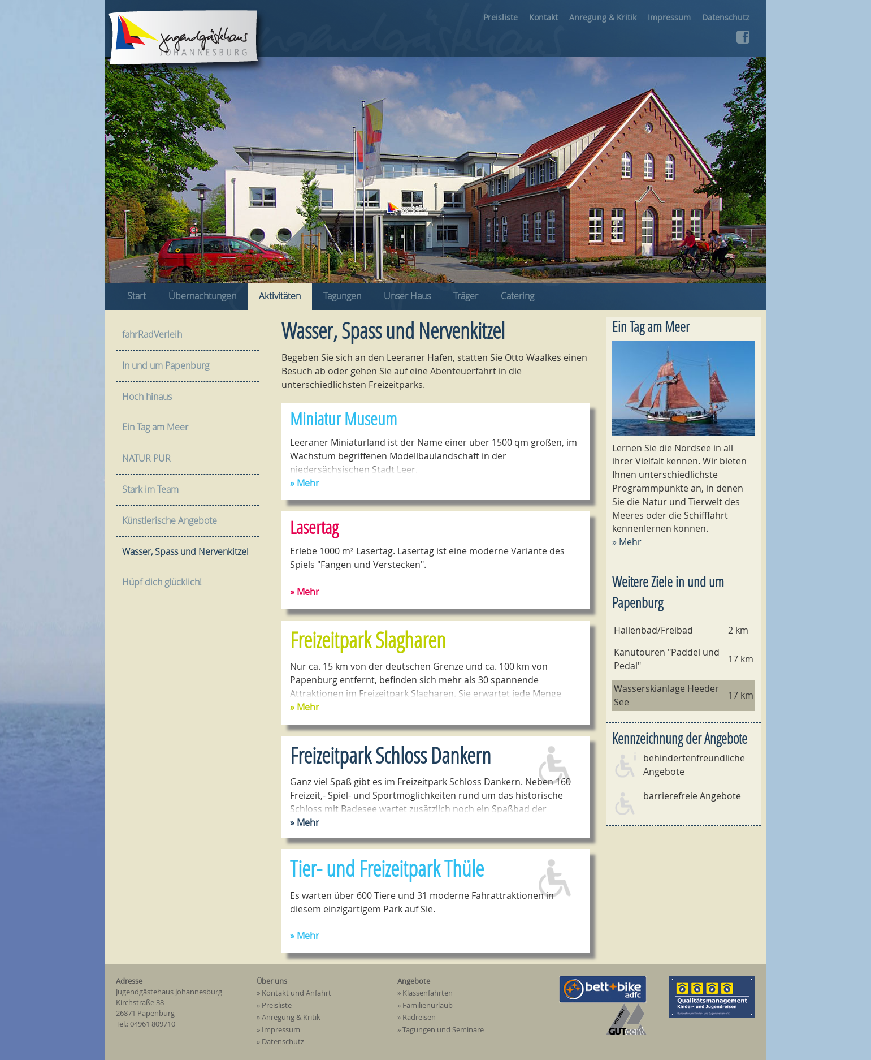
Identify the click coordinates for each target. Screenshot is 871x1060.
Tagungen (342, 296)
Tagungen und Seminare (443, 1030)
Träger (465, 296)
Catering (517, 296)
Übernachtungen (202, 296)
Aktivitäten (280, 296)
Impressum (669, 17)
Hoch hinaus (147, 396)
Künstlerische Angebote (169, 520)
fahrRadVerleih (152, 334)
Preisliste (500, 17)
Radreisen (419, 1018)
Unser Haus (407, 296)
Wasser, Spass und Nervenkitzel (185, 551)
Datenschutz (725, 17)
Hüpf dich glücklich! (162, 582)
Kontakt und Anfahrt (296, 993)
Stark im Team (150, 489)
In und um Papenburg (165, 365)
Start (136, 296)
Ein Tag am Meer (651, 326)
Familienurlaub (427, 1005)
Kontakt (543, 17)
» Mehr (627, 542)
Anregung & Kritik (602, 17)
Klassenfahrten (427, 993)
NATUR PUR (146, 458)
